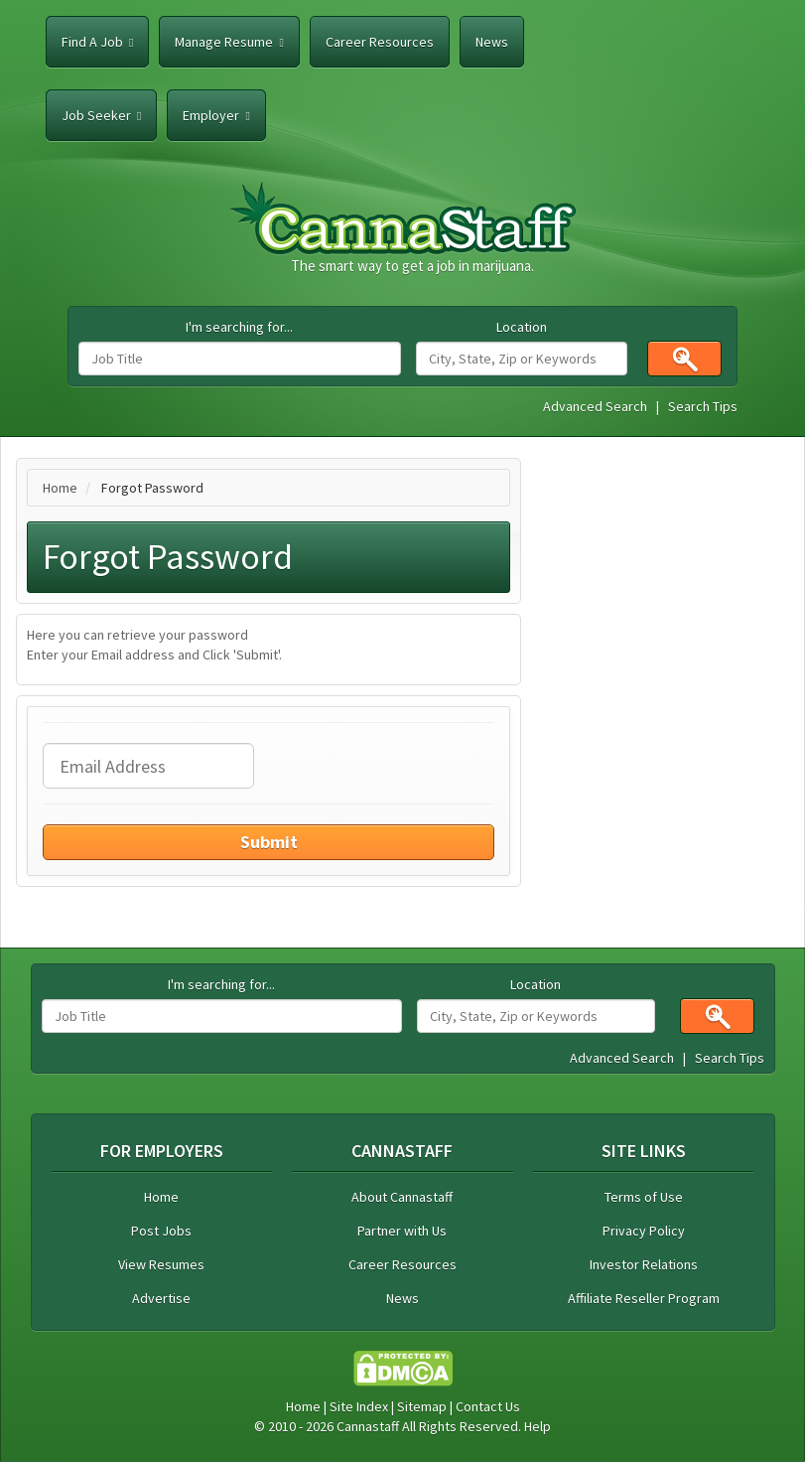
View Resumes (161, 1264)
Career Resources (380, 42)
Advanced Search (595, 406)
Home (60, 488)
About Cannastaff (402, 1197)
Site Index (359, 1406)
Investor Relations (644, 1264)
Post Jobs (161, 1231)
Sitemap (422, 1406)
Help (537, 1426)
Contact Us (488, 1406)
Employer (216, 115)
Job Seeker (101, 115)
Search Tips (703, 406)
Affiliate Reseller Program (644, 1298)
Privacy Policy (644, 1231)
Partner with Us (402, 1231)
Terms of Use (643, 1197)
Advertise (161, 1298)
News (491, 42)
